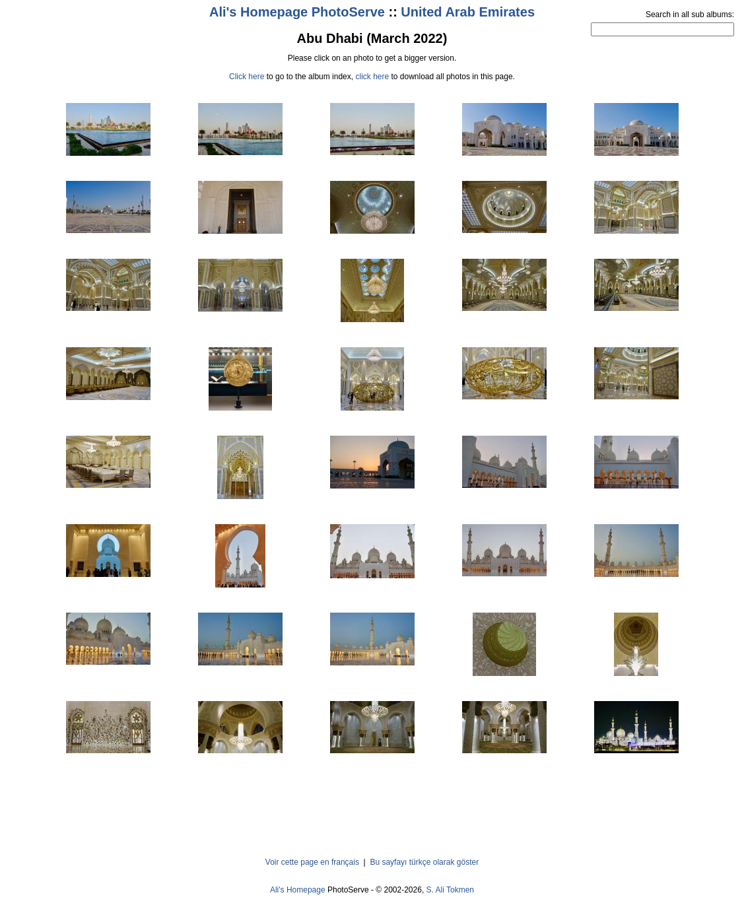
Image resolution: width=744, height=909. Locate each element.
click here (372, 76)
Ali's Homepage (297, 889)
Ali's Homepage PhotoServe (297, 12)
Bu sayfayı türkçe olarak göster (424, 862)
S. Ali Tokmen (450, 889)
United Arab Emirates (468, 12)
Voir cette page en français (312, 862)
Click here (246, 76)
